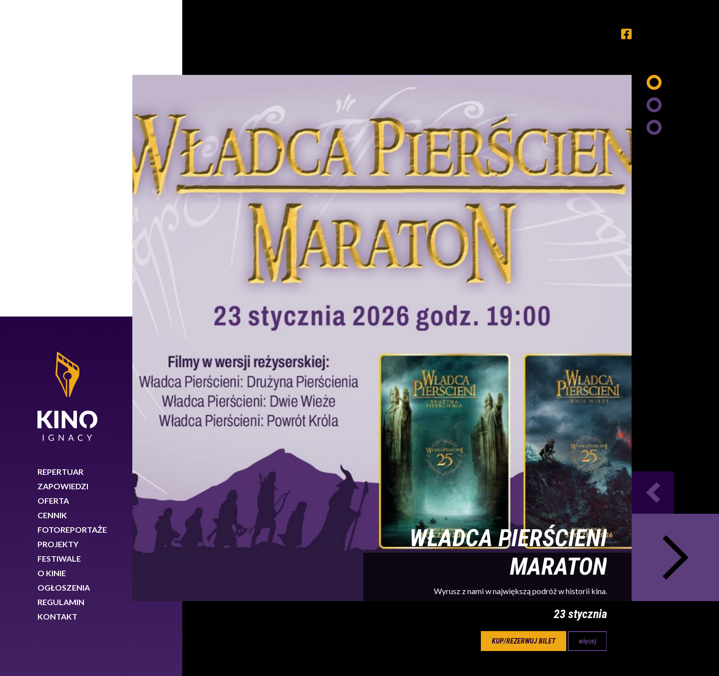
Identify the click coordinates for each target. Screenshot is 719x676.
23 (384, 375)
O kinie (51, 256)
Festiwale (59, 242)
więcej (587, 325)
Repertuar (60, 155)
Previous (653, 176)
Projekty (57, 227)
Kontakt (57, 300)
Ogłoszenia (63, 271)
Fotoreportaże (72, 213)
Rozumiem (673, 643)
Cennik (52, 198)
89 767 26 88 (581, 586)
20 (278, 375)
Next (675, 241)
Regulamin (60, 285)
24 (420, 375)
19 (243, 375)
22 (349, 375)
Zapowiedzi (62, 169)
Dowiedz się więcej (553, 640)
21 (314, 375)
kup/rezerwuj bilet (523, 325)
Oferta (53, 184)
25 (455, 375)
